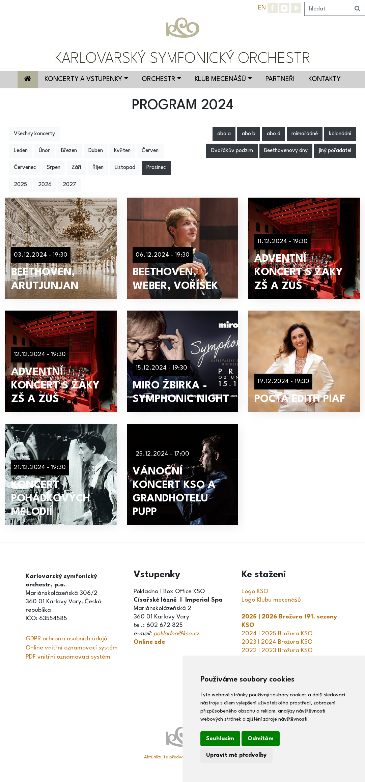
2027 (69, 184)
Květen (122, 150)
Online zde (149, 642)
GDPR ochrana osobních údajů (66, 639)
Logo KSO (255, 591)
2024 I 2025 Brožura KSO (277, 634)
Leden (21, 150)
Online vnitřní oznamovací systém (72, 648)
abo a (224, 134)
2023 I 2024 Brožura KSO (277, 642)
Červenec (25, 167)
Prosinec (156, 167)
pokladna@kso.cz (176, 634)
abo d (273, 134)
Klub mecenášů (220, 79)
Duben (95, 150)
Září (76, 167)
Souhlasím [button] (220, 739)
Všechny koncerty (34, 134)
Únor (44, 150)
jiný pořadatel (335, 150)
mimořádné (304, 134)
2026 (45, 184)
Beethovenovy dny (286, 150)
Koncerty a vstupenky (83, 79)
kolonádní (340, 134)
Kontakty (324, 79)
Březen (69, 150)
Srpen (53, 167)
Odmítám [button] (261, 739)
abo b (248, 134)
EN (262, 8)
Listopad (125, 167)
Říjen (98, 167)
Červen (150, 150)
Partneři (280, 79)
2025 (20, 184)
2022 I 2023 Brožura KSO (277, 650)
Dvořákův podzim (232, 150)
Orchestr (158, 79)
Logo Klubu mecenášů (271, 600)
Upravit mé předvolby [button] (236, 755)
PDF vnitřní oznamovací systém (68, 657)
